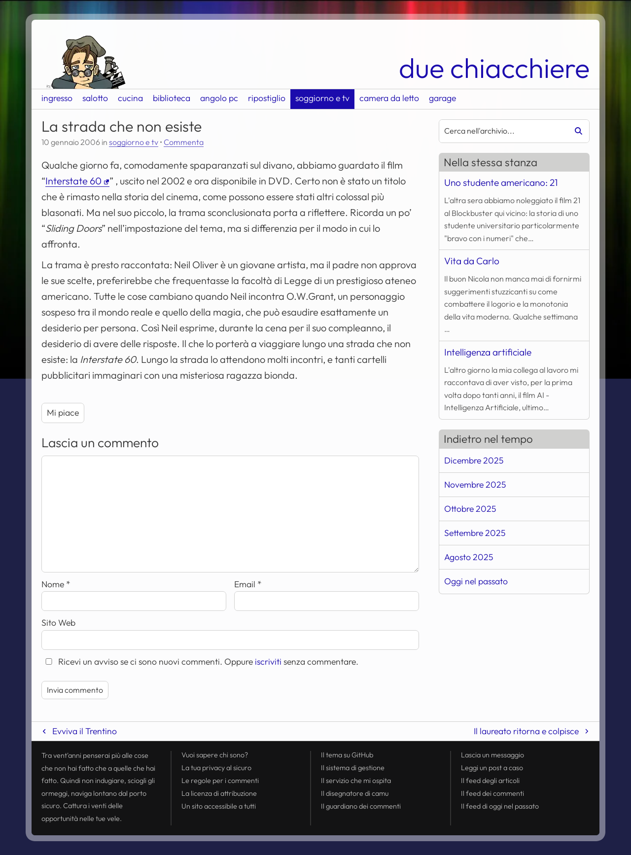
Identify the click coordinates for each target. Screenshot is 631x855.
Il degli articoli (490, 780)
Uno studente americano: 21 (501, 182)
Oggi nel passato (476, 581)
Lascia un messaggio (492, 754)
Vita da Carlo (471, 261)
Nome (55, 584)
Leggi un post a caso (492, 767)
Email (248, 584)
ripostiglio (266, 98)
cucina (130, 98)
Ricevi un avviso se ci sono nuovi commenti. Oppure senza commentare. (199, 661)
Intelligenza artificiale (487, 352)
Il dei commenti (492, 793)
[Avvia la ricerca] (575, 131)
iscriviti (268, 661)
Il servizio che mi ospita (356, 780)
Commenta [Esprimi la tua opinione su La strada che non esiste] (184, 142)
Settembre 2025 (474, 532)
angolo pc (219, 98)
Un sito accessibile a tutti (218, 806)
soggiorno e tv (322, 98)
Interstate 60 (73, 181)
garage (442, 98)
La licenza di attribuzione (219, 793)
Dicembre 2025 (473, 460)
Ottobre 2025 (470, 508)
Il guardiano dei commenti (361, 806)
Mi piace (63, 412)
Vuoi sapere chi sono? (214, 754)
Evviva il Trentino (84, 731)
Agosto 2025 (468, 557)
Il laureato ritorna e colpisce (526, 731)
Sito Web (58, 622)
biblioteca (171, 98)
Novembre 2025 (475, 484)
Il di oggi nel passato (500, 806)
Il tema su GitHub (347, 754)
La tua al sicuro (216, 767)
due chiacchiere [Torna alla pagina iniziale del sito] (494, 67)
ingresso (56, 98)
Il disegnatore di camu (354, 793)
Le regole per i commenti (220, 780)
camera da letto (389, 98)
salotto (95, 98)
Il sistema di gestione (353, 767)
